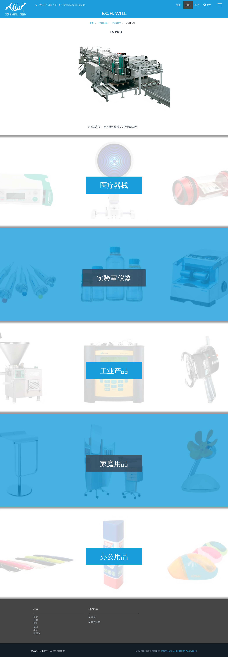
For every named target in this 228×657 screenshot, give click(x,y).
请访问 (36, 633)
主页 (92, 23)
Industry (116, 23)
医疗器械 (114, 185)
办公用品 (114, 556)
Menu (220, 5)
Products (103, 23)
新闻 (35, 620)
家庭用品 (114, 463)
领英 (92, 617)
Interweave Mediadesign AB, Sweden (179, 651)
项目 (188, 5)
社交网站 (94, 622)
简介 (178, 5)
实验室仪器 (114, 278)
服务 (197, 5)
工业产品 (114, 371)
